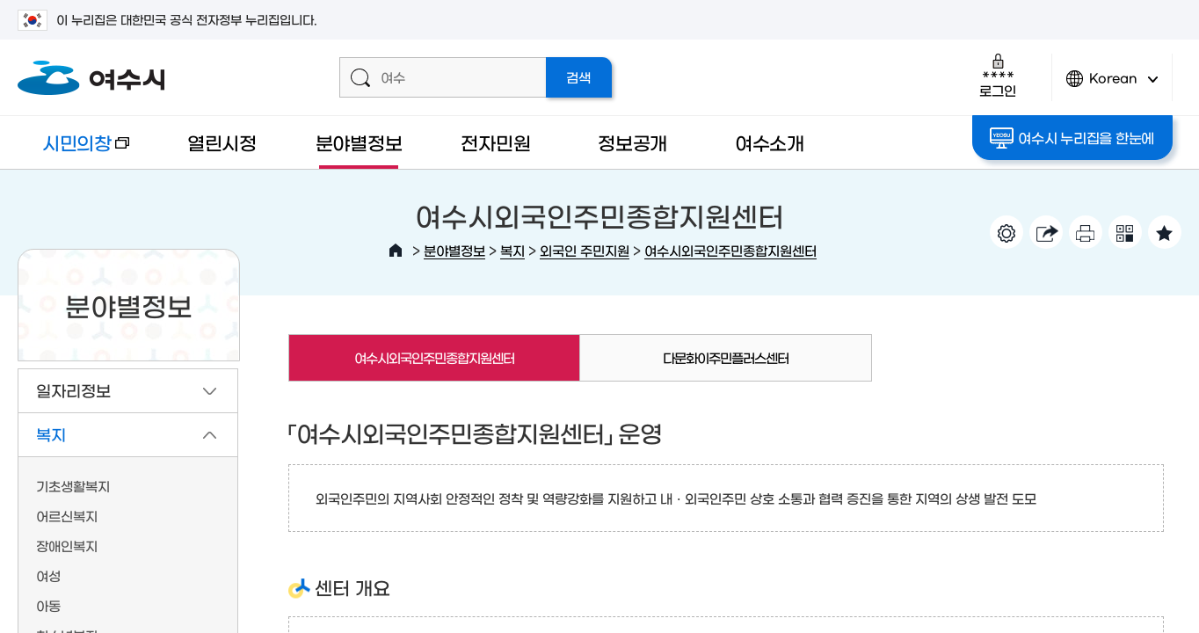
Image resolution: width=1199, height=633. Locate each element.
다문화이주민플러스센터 (725, 357)
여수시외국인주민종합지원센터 (730, 250)
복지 (512, 250)
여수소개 (769, 142)
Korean (1112, 85)
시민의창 (73, 151)
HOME (395, 250)
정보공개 (632, 142)
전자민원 (495, 142)
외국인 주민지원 (584, 250)
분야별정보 (359, 142)
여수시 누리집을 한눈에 (1072, 138)
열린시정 (222, 142)
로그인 (997, 75)
